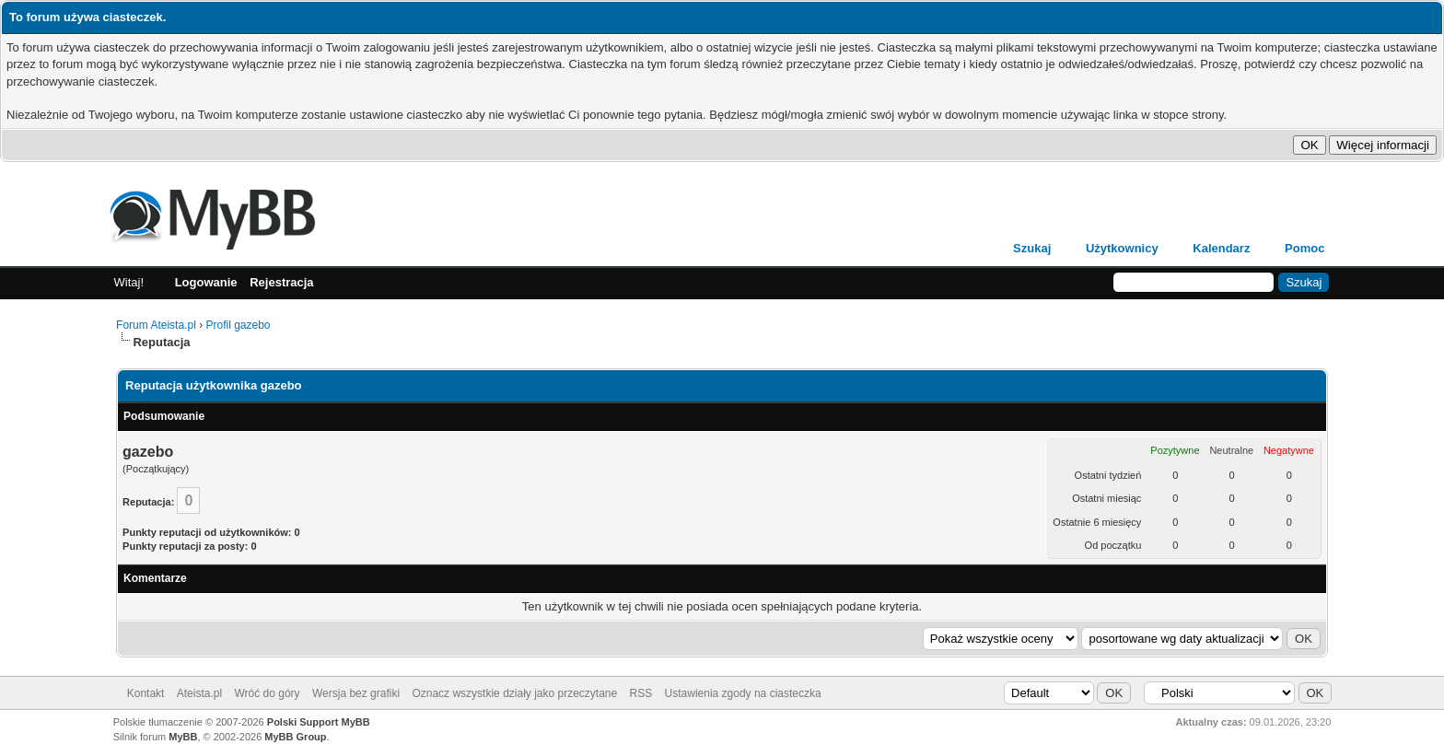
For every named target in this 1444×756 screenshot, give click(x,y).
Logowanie (206, 282)
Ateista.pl (199, 693)
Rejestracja (281, 282)
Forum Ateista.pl (156, 325)
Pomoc (1304, 248)
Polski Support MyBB (318, 721)
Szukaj (1032, 248)
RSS (641, 693)
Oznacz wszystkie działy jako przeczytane (514, 693)
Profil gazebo (237, 325)
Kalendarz (1221, 248)
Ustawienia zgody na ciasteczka (743, 693)
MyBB (183, 736)
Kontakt (146, 693)
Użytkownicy (1122, 248)
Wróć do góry (266, 693)
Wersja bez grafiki (356, 693)
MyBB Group (295, 736)
